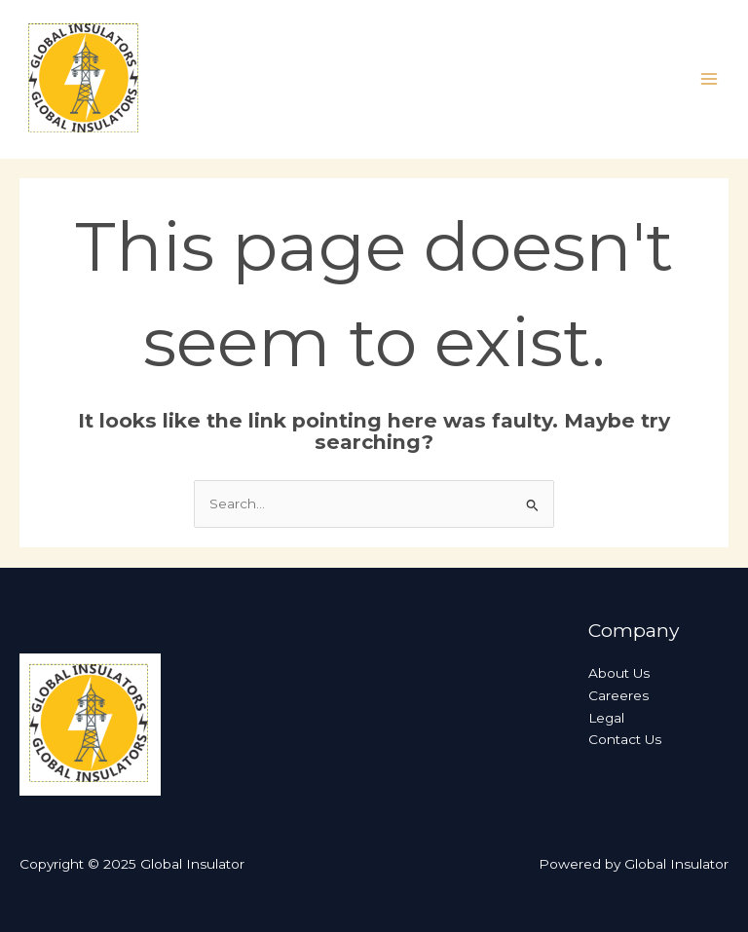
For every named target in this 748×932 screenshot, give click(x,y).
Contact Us (624, 739)
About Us (619, 673)
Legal (606, 718)
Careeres (618, 695)
